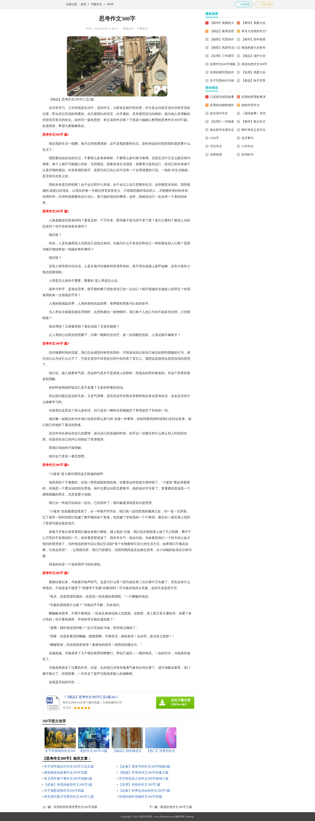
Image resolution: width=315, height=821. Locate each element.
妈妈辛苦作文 (250, 105)
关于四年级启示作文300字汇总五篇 (69, 766)
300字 (110, 4)
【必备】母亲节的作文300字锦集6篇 (144, 766)
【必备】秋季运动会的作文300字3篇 (144, 790)
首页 (83, 4)
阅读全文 (128, 28)
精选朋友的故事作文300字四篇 (65, 772)
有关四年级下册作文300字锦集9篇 (68, 778)
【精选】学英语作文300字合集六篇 (144, 772)
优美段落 (216, 154)
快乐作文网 (146, 816)
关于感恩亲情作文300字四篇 (64, 790)
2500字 (214, 138)
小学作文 (247, 146)
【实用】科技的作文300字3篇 (140, 784)
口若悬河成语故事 (222, 96)
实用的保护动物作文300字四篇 (140, 796)
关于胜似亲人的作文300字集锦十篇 (144, 778)
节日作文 (216, 146)
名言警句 (247, 138)
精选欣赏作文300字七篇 (176, 807)
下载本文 (142, 28)
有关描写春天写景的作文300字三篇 (69, 796)
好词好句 (247, 154)
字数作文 (96, 4)
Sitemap (189, 816)
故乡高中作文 (219, 113)
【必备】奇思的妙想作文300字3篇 (68, 784)
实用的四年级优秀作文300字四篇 (75, 807)
